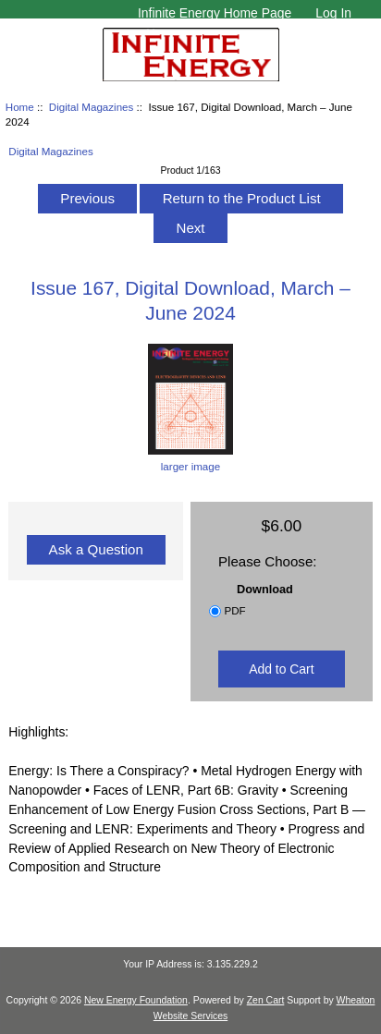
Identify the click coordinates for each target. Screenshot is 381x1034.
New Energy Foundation (136, 1000)
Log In (333, 13)
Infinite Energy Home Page (214, 13)
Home (20, 107)
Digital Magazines (91, 107)
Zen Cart (266, 1000)
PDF (234, 610)
